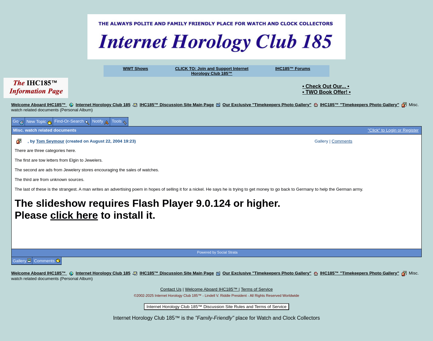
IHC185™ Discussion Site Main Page (177, 104)
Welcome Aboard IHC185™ (39, 104)
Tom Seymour (50, 141)
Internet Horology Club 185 (103, 104)
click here (74, 215)
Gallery (19, 260)
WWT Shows (135, 68)
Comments (342, 141)
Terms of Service (257, 289)
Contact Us (171, 289)
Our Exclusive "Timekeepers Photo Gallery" (267, 104)
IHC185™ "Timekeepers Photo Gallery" (359, 104)
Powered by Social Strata (217, 252)
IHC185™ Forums (292, 68)
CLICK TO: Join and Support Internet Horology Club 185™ (211, 71)
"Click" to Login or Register (393, 130)
